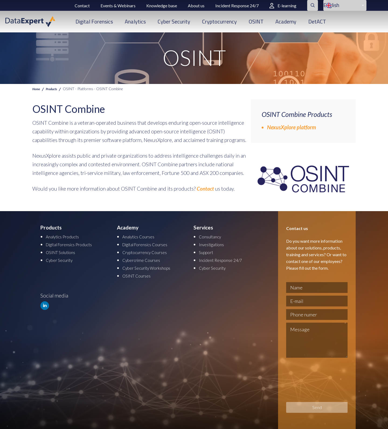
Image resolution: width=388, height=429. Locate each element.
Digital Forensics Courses (150, 244)
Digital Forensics (94, 21)
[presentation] (308, 379)
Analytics (135, 21)
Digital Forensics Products (75, 244)
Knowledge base (161, 5)
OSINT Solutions (64, 251)
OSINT (256, 21)
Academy (285, 21)
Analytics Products (66, 236)
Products (55, 88)
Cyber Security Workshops (152, 267)
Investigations (214, 244)
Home (37, 88)
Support (208, 251)
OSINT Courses (139, 274)
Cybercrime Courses (145, 259)
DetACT (317, 21)
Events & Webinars (118, 5)
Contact (82, 5)
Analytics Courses (142, 236)
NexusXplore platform (291, 127)
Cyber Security (174, 21)
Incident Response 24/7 (237, 5)
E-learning (282, 5)
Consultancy (212, 236)
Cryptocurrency (219, 21)
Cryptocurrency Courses (149, 251)
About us (196, 5)
